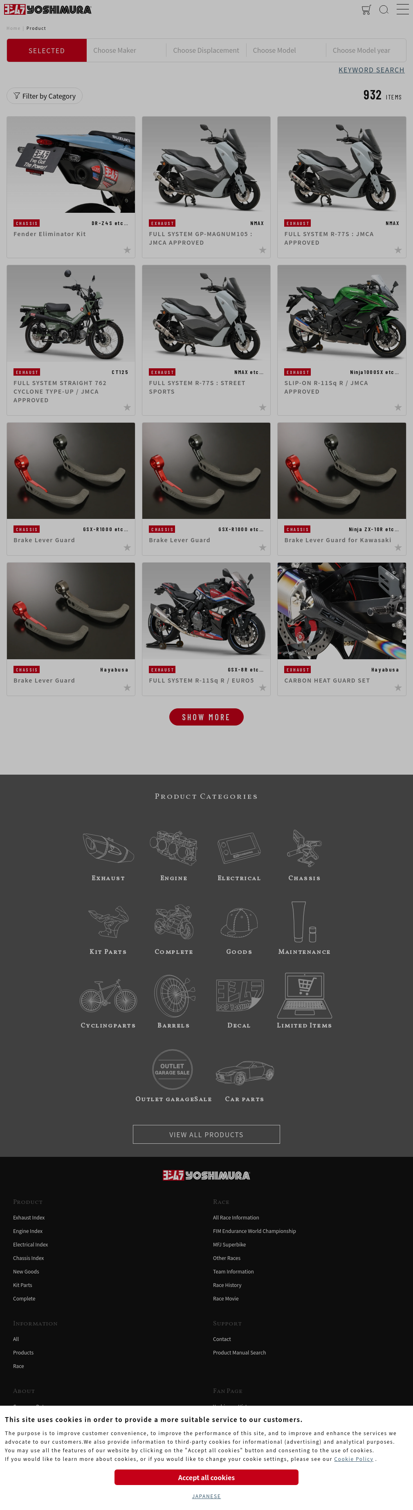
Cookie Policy (353, 1458)
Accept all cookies (206, 1477)
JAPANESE (206, 1495)
